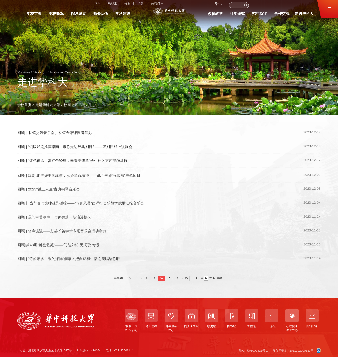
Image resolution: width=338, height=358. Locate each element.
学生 (32, 5)
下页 (195, 278)
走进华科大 (304, 15)
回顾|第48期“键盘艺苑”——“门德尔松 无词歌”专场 (58, 247)
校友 (61, 5)
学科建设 (122, 15)
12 (146, 278)
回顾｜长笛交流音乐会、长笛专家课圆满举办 (54, 133)
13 (153, 278)
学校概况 (56, 15)
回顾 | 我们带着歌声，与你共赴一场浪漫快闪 (54, 219)
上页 (128, 278)
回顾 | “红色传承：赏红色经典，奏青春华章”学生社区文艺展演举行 (72, 161)
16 (176, 278)
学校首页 (34, 15)
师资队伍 (100, 15)
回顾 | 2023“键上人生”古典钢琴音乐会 (48, 192)
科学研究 (237, 15)
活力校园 (64, 105)
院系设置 (78, 15)
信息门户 (91, 5)
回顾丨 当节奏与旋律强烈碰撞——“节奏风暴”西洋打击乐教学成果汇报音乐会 (80, 205)
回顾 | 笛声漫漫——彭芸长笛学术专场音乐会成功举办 (61, 233)
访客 (75, 5)
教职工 (46, 5)
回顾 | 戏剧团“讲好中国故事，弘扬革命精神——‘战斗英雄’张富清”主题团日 (78, 178)
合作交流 (281, 15)
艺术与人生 (83, 105)
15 (169, 278)
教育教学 (215, 15)
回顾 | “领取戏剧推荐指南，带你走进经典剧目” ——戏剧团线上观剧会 (74, 147)
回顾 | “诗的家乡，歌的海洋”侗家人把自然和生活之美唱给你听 (68, 261)
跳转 (219, 278)
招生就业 (259, 15)
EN (260, 5)
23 (186, 278)
